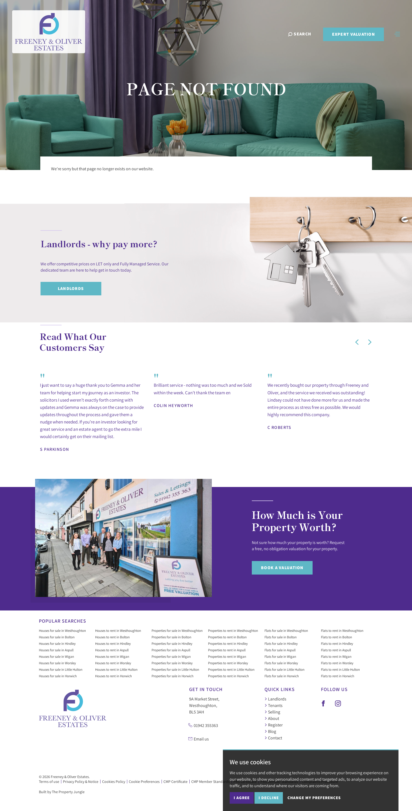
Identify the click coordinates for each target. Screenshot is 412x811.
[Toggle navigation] (397, 34)
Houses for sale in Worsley (57, 663)
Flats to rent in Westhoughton (342, 630)
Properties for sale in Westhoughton (177, 630)
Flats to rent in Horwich (337, 676)
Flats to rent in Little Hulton (340, 669)
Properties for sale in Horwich (172, 676)
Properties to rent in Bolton (227, 637)
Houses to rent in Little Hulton (116, 669)
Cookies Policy (113, 781)
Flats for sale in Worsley (281, 663)
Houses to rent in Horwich (113, 676)
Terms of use (49, 781)
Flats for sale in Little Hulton (284, 669)
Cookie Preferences (144, 781)
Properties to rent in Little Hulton (231, 669)
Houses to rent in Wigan (112, 656)
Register (273, 724)
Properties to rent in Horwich (228, 676)
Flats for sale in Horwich (281, 676)
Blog (270, 731)
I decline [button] (269, 797)
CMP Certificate (175, 781)
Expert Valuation (353, 34)
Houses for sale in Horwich (58, 676)
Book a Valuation (282, 567)
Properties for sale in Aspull (171, 650)
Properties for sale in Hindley (172, 643)
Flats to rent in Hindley (337, 643)
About (271, 718)
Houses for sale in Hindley (57, 643)
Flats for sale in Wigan (280, 656)
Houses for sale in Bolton (57, 637)
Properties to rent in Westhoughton (233, 630)
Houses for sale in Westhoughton (62, 630)
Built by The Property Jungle (62, 791)
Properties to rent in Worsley (228, 663)
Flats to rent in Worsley (337, 663)
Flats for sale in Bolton (280, 637)
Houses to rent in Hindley (113, 643)
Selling (272, 712)
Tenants (273, 705)
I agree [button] (242, 797)
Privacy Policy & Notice (80, 781)
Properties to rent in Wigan (227, 656)
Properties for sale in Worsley (172, 663)
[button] (357, 342)
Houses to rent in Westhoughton (118, 630)
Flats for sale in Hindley (281, 643)
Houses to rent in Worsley (113, 663)
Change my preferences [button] (314, 797)
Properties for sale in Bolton (171, 637)
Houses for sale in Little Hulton (60, 669)
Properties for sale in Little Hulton (175, 669)
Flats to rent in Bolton (336, 637)
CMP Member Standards (210, 781)
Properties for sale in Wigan (171, 656)
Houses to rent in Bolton (112, 637)
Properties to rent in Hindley (228, 643)
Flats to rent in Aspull (336, 650)
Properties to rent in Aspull (227, 650)
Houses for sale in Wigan (56, 656)
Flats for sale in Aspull (280, 650)
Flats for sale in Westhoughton (286, 630)
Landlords (71, 288)
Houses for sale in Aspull (56, 650)
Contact (273, 737)
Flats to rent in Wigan (336, 656)
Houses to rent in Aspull (112, 650)
